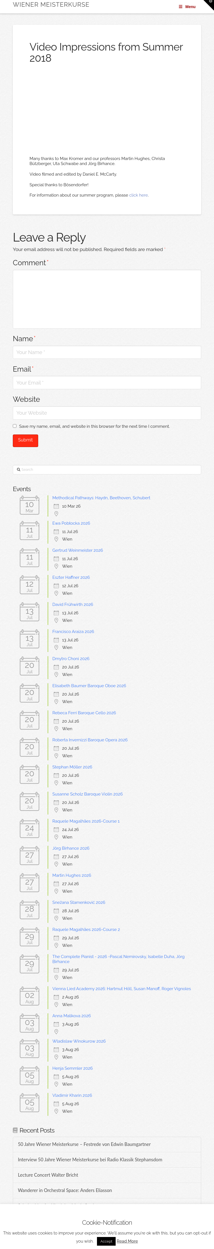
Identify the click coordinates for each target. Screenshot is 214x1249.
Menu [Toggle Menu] (187, 6)
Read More (127, 1241)
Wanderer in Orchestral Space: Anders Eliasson (65, 1190)
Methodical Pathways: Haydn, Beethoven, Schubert (101, 497)
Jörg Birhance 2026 (70, 848)
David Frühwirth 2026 (72, 604)
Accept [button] (106, 1241)
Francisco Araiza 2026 (73, 631)
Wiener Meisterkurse (51, 4)
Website (26, 399)
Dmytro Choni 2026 (70, 658)
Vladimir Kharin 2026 (72, 1095)
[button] (208, 5)
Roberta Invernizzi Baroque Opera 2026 (90, 739)
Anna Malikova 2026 (71, 1015)
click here (138, 195)
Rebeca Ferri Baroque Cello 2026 (84, 712)
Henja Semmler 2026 (72, 1068)
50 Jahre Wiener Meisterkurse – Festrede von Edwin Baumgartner (84, 1144)
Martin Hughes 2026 (71, 875)
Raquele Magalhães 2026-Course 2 (86, 929)
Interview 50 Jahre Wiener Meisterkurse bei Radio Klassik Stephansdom (90, 1159)
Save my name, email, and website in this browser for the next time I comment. (94, 426)
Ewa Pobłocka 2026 (71, 523)
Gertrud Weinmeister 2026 (77, 550)
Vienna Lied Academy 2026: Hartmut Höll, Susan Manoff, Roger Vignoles (121, 988)
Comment (31, 263)
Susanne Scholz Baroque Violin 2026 (87, 794)
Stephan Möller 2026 (72, 767)
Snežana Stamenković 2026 (78, 902)
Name (24, 339)
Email (23, 369)
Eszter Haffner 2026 (71, 577)
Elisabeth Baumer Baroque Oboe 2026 (89, 685)
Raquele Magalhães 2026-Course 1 (86, 821)
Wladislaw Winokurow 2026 (79, 1041)
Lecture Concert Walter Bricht (48, 1175)
